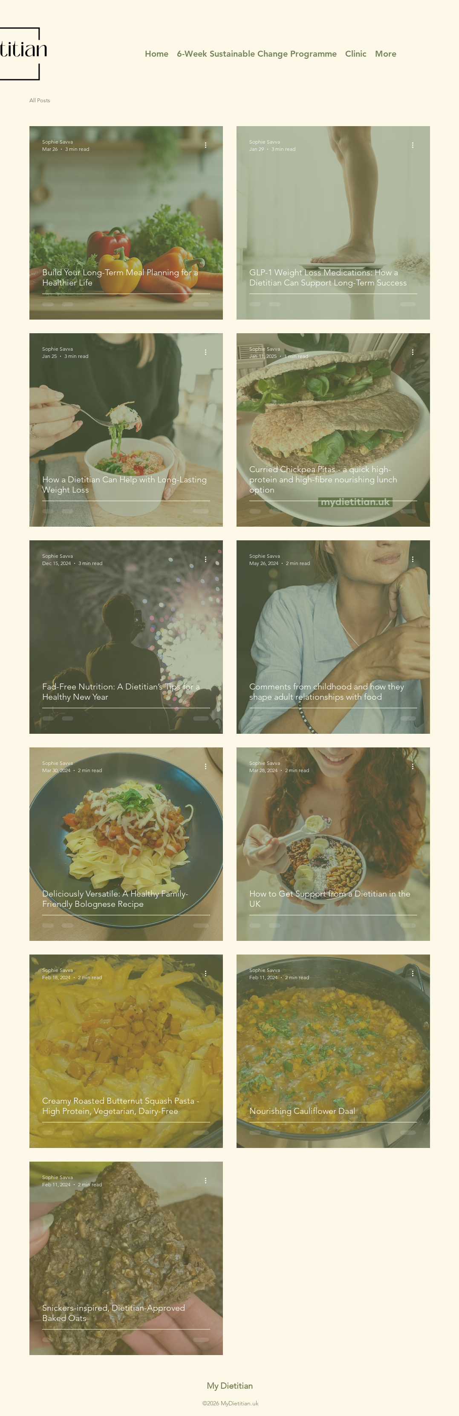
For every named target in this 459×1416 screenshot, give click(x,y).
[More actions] (209, 145)
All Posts (39, 100)
